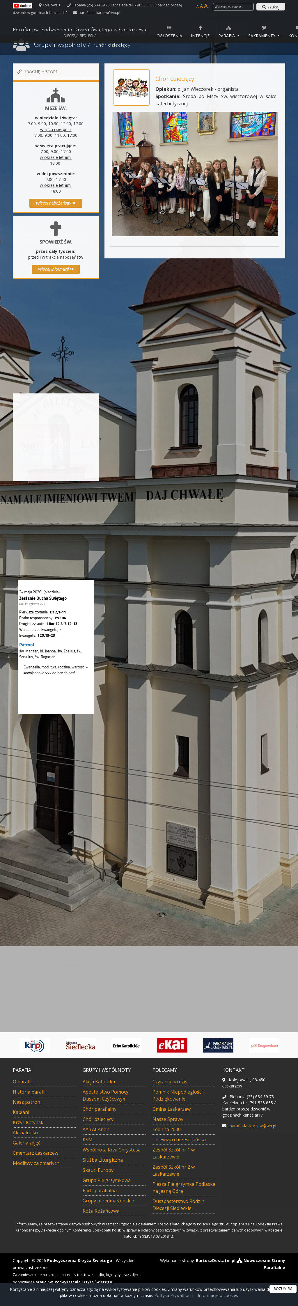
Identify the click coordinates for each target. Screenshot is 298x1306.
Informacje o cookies (218, 1295)
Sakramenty (262, 31)
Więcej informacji (56, 269)
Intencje (200, 31)
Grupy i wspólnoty (60, 45)
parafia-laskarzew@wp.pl (99, 12)
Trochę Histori (36, 72)
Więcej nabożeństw (55, 203)
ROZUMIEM (283, 1288)
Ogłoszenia (169, 31)
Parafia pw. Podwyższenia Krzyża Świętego (80, 32)
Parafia (227, 31)
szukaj (270, 7)
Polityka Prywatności (173, 1295)
